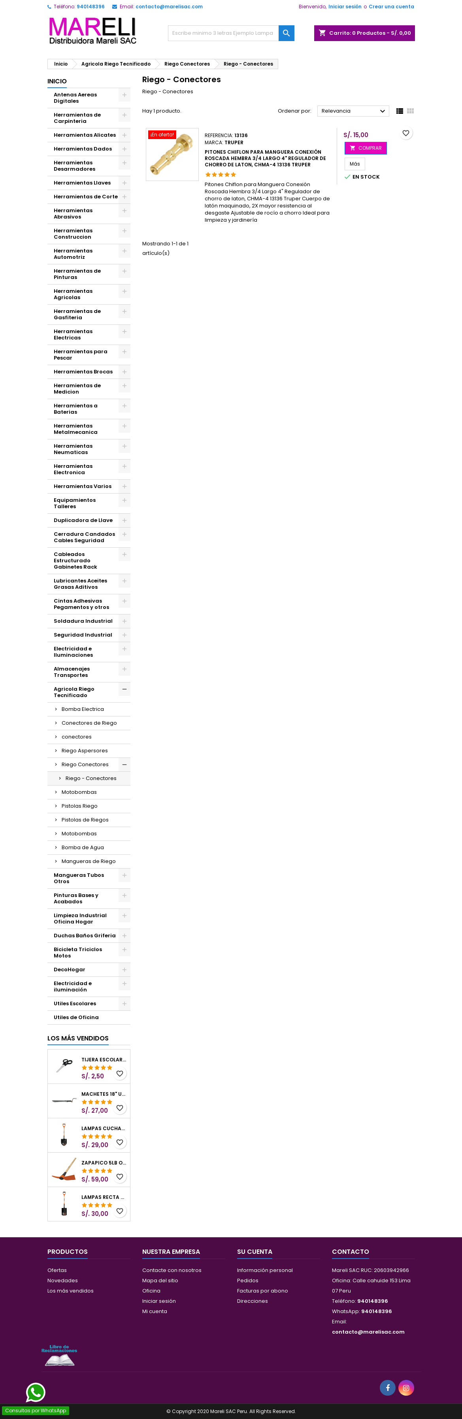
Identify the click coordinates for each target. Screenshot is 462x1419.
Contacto (350, 1251)
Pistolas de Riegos (85, 820)
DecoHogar (69, 969)
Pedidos (247, 1280)
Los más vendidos (78, 1038)
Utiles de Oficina (76, 1017)
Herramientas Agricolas (73, 294)
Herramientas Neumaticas (73, 449)
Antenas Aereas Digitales (75, 98)
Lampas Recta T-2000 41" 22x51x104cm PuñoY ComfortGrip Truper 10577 (104, 1197)
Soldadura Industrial (83, 621)
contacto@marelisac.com (169, 6)
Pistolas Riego (80, 806)
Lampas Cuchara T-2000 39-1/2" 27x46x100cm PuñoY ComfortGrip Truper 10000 (104, 1128)
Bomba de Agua (83, 847)
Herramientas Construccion (73, 234)
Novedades (62, 1280)
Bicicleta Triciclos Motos (78, 952)
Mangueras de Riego (89, 861)
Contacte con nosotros (172, 1270)
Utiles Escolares (75, 1003)
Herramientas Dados (83, 149)
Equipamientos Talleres (75, 503)
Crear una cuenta (391, 6)
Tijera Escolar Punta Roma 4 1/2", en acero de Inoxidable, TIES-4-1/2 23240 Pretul (104, 1059)
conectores (77, 737)
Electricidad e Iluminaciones (73, 652)
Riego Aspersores (85, 750)
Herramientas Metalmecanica (76, 429)
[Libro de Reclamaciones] (59, 1355)
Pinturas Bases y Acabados (76, 898)
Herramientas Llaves (82, 183)
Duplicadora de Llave (83, 520)
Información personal (265, 1270)
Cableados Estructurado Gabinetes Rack (75, 560)
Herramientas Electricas (73, 334)
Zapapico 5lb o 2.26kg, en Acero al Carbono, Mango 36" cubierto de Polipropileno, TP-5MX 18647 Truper (104, 1163)
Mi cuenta (154, 1311)
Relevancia (355, 111)
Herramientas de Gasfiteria (77, 314)
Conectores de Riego (89, 723)
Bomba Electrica (83, 709)
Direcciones (252, 1301)
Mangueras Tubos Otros (79, 878)
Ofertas (57, 1270)
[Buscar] (231, 33)
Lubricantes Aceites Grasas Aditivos (80, 584)
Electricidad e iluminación (73, 986)
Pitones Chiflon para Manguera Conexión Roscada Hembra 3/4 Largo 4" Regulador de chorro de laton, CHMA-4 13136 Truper (265, 158)
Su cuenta (254, 1251)
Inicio (57, 81)
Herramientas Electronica (73, 469)
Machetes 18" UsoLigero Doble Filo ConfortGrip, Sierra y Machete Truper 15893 (104, 1094)
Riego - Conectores (91, 778)
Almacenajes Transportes (72, 672)
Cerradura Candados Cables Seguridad (84, 537)
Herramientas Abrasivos (73, 213)
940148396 (91, 6)
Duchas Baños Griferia (85, 935)
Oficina (151, 1291)
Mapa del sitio (160, 1280)
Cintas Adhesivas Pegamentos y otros (81, 604)
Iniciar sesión (345, 6)
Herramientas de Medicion (77, 389)
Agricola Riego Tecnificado (74, 692)
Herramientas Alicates (85, 135)
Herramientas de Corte (86, 196)
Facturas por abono (262, 1291)
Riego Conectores (85, 764)
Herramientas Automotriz (73, 254)
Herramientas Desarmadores (74, 166)
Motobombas (79, 792)
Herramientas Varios (82, 486)
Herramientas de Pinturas (77, 274)
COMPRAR (366, 148)
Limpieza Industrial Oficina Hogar (80, 918)
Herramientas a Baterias (76, 409)
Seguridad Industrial (83, 635)
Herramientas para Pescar (80, 355)
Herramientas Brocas (83, 371)
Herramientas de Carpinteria (77, 118)
